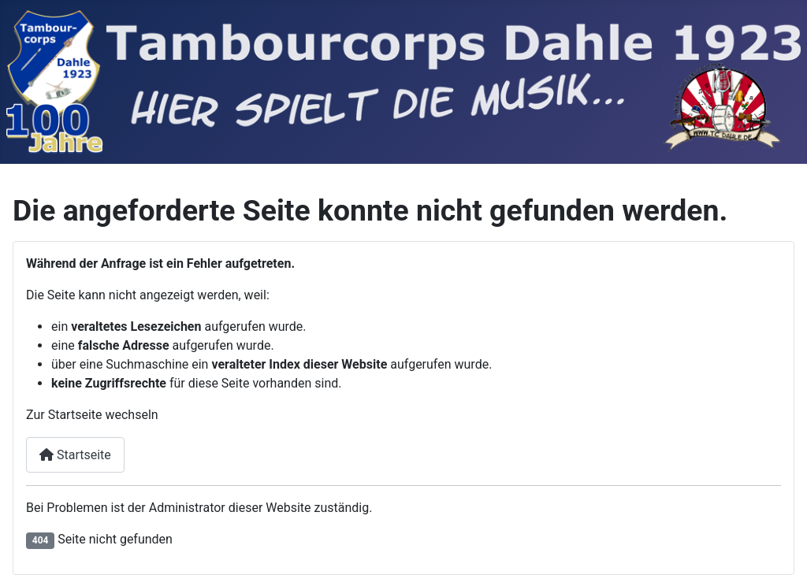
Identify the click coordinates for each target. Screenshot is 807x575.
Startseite (75, 454)
